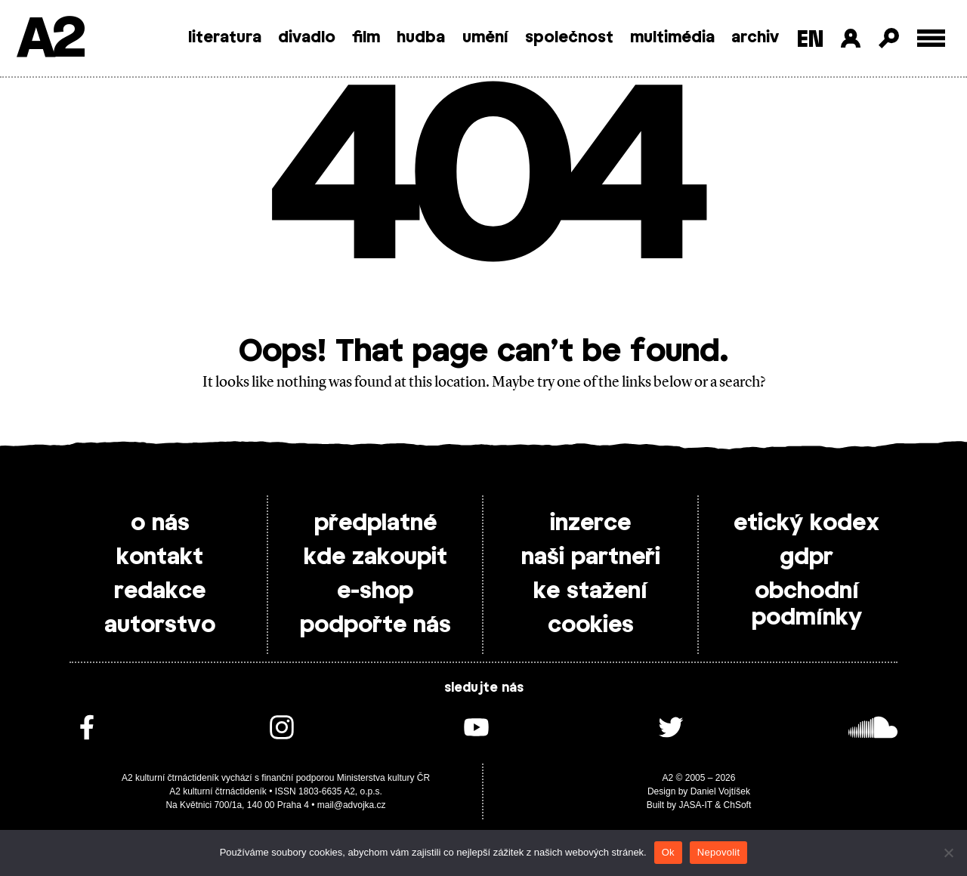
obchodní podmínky (807, 604)
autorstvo (159, 625)
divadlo (306, 38)
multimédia (672, 38)
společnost (569, 38)
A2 (49, 40)
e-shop (375, 591)
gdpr (806, 557)
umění (485, 38)
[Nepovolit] (948, 852)
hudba (421, 38)
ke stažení (590, 591)
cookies (591, 625)
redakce (159, 591)
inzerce (590, 523)
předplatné (375, 523)
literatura (224, 38)
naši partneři (590, 557)
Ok (668, 852)
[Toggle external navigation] (931, 38)
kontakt (159, 557)
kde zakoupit (375, 557)
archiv (755, 38)
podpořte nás (375, 625)
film (366, 38)
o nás (160, 523)
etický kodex (806, 523)
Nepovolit (718, 852)
